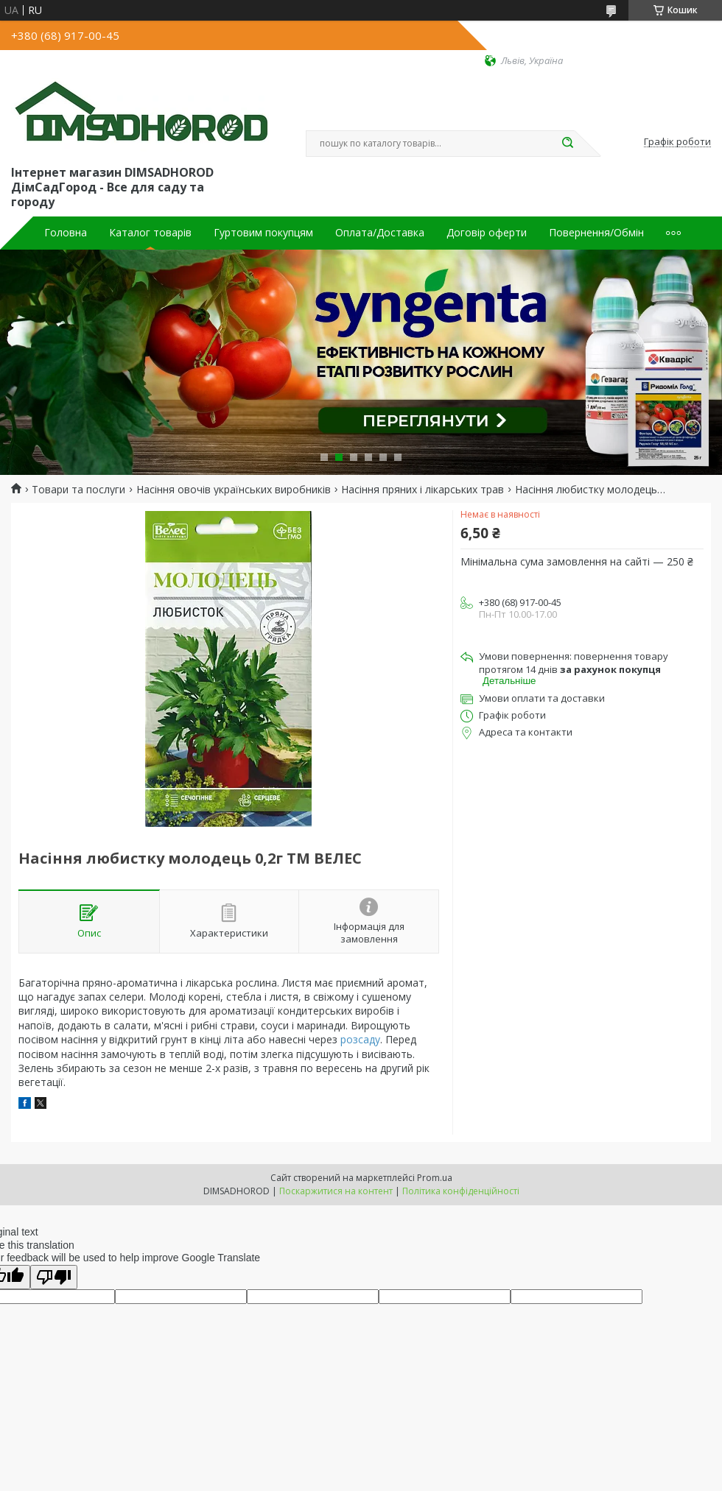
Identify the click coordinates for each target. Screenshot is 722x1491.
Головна (65, 233)
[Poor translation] (53, 1277)
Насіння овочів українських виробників (233, 489)
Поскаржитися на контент (336, 1191)
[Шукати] (567, 143)
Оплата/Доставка (379, 233)
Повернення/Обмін (596, 233)
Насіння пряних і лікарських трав (422, 489)
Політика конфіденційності (460, 1191)
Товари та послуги (78, 489)
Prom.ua (434, 1177)
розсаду (360, 1039)
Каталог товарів (150, 233)
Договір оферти (486, 233)
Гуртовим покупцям (263, 233)
